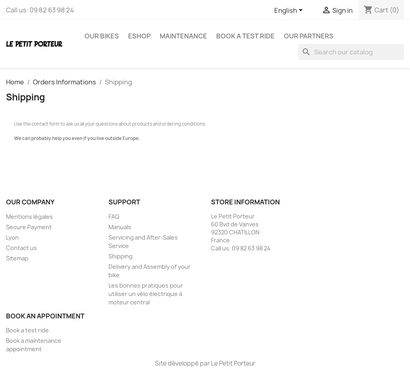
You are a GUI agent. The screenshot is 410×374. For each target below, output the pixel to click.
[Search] (351, 52)
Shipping (121, 256)
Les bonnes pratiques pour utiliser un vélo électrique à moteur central (146, 294)
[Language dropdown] (289, 11)
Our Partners (309, 36)
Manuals (120, 227)
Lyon (12, 237)
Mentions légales (29, 216)
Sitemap (17, 258)
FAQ (114, 216)
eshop (139, 36)
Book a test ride (245, 36)
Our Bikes (101, 36)
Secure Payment (29, 227)
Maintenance (183, 36)
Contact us (21, 248)
